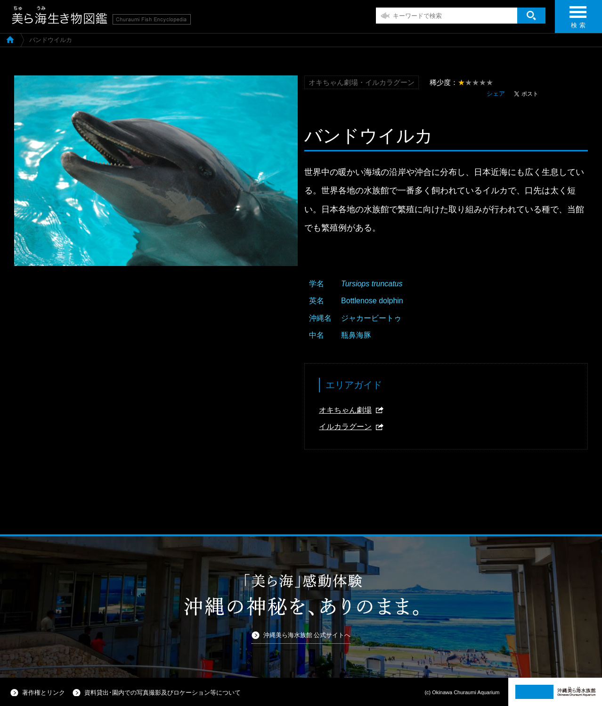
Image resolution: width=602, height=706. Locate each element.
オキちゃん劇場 (345, 410)
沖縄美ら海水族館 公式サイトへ (307, 635)
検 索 (577, 20)
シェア (496, 93)
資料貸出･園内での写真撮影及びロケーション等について (162, 692)
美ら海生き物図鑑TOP (10, 39)
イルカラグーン (345, 427)
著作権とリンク (43, 692)
